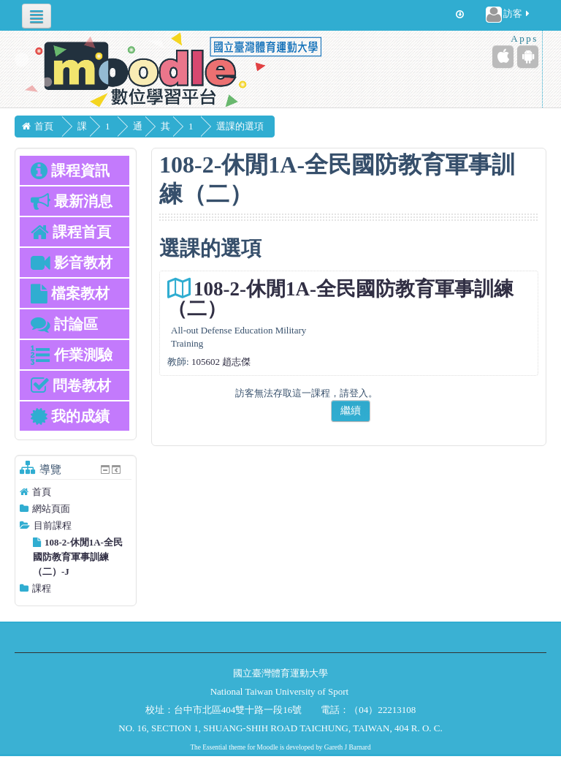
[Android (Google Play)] (527, 56)
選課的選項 (262, 126)
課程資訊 (70, 170)
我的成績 (70, 416)
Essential (214, 747)
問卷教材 (71, 385)
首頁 (41, 491)
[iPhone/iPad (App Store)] (503, 56)
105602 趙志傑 (221, 361)
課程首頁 (71, 232)
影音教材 (71, 262)
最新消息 (71, 201)
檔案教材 (70, 293)
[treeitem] (75, 492)
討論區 (64, 324)
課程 (41, 588)
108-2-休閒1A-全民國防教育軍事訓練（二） (340, 299)
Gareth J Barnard (347, 747)
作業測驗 (71, 355)
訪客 (509, 15)
